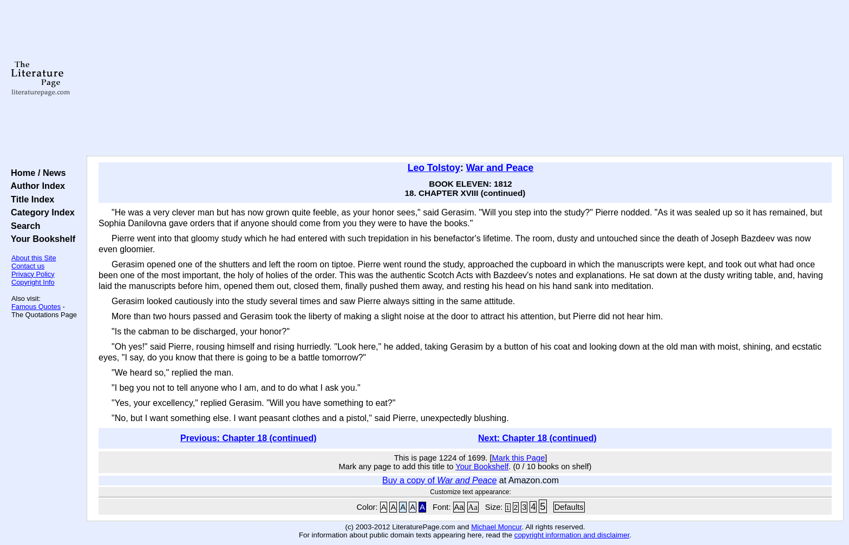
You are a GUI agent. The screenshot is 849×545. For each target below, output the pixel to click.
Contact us (27, 266)
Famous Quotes (36, 307)
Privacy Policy (33, 274)
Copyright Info (33, 282)
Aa (459, 507)
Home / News (36, 173)
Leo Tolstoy (434, 167)
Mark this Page (518, 458)
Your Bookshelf (40, 239)
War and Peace (500, 167)
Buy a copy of (439, 480)
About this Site (33, 258)
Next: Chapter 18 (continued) (537, 438)
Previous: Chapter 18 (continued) (248, 438)
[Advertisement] (465, 78)
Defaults (569, 507)
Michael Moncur (496, 527)
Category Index (40, 212)
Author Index (35, 186)
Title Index (30, 199)
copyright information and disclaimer (572, 535)
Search (23, 226)
